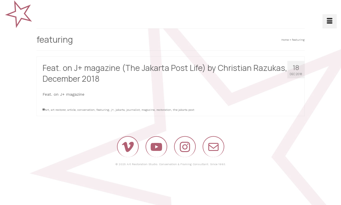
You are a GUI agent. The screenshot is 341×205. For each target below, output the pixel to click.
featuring (102, 109)
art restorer (58, 109)
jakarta (120, 109)
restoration (163, 109)
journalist (133, 109)
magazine (148, 109)
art (47, 109)
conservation (86, 109)
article (71, 109)
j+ (112, 109)
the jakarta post (183, 109)
